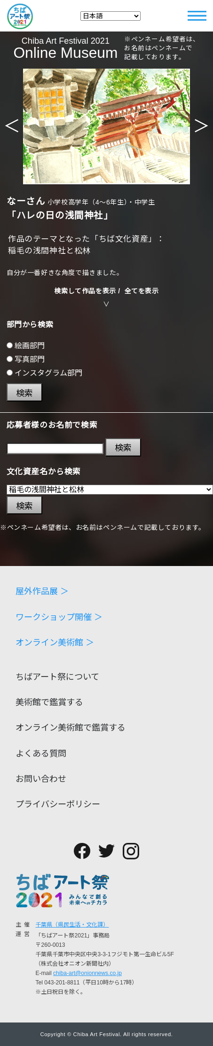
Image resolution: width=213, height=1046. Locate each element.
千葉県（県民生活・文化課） (72, 924)
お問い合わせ (41, 779)
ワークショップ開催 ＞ (59, 617)
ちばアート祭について (57, 677)
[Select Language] (110, 16)
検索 (24, 393)
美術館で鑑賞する (49, 702)
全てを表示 (142, 291)
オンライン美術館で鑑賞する (71, 728)
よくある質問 (41, 753)
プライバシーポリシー (58, 804)
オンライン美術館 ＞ (55, 642)
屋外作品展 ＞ (42, 591)
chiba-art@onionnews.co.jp (87, 973)
